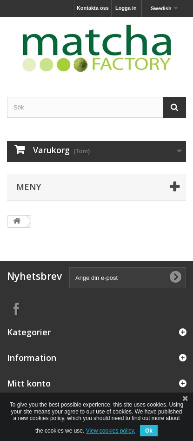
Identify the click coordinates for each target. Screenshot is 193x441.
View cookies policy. (110, 430)
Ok (149, 430)
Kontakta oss (93, 8)
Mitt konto (29, 383)
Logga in (126, 8)
